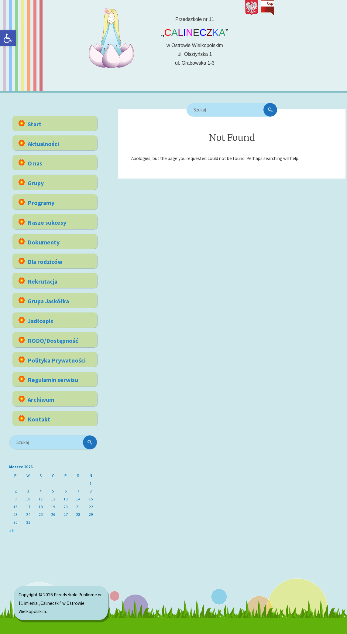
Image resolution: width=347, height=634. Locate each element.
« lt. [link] (12, 530)
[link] (8, 38)
